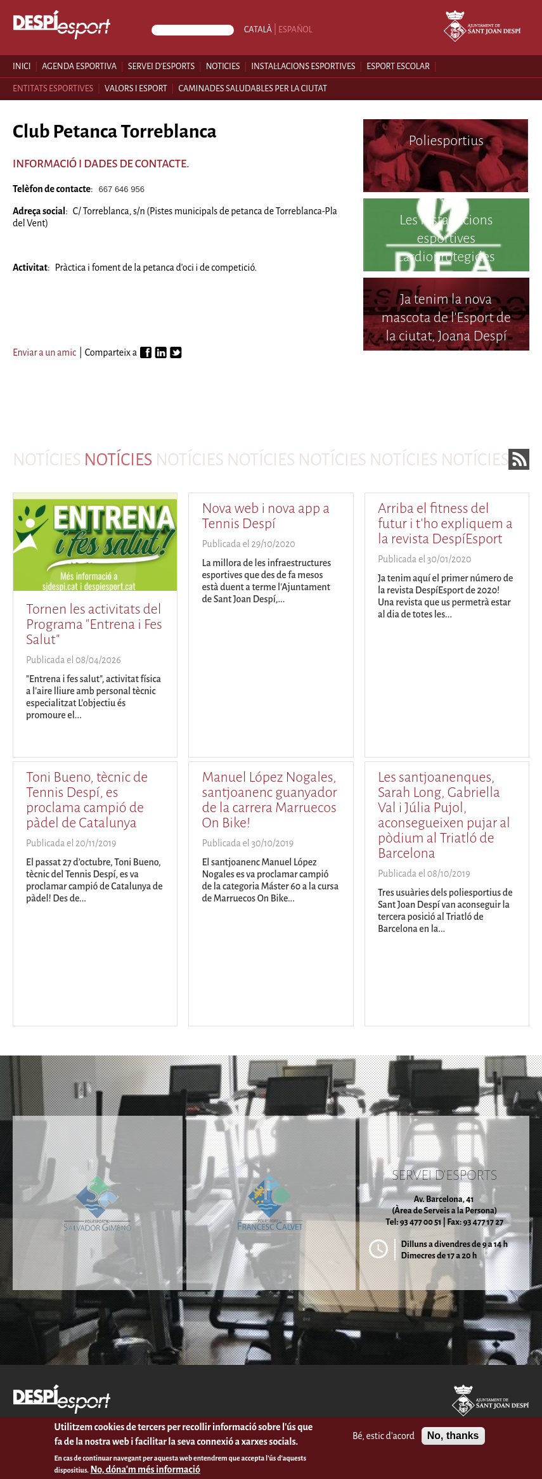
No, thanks (453, 1439)
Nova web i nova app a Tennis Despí (266, 516)
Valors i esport (136, 88)
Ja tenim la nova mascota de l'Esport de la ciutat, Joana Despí (446, 318)
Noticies (223, 66)
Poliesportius (446, 140)
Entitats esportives (53, 88)
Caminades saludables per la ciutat (252, 88)
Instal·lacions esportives (303, 66)
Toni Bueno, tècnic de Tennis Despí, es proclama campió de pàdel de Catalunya (87, 800)
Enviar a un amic (44, 352)
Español (295, 29)
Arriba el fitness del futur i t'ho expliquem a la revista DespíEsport (445, 523)
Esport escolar (398, 66)
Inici (22, 66)
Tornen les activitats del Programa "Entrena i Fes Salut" (94, 624)
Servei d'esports (161, 66)
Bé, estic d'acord (383, 1439)
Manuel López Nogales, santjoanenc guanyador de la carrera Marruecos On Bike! (269, 800)
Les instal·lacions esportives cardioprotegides (446, 238)
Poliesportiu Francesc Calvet (446, 387)
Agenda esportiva (79, 66)
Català (258, 29)
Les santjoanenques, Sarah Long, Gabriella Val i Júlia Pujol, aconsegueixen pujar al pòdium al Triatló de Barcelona (444, 815)
